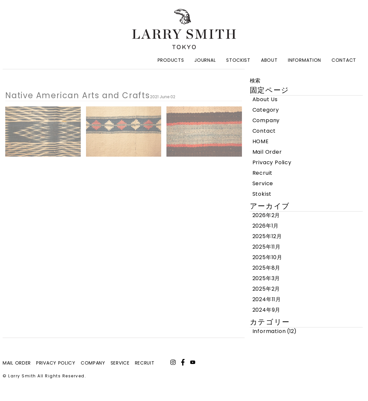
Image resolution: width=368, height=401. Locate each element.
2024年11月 (266, 299)
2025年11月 (266, 247)
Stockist (238, 60)
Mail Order (267, 152)
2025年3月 (266, 278)
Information (304, 60)
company (93, 363)
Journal (205, 60)
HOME (260, 141)
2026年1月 (265, 226)
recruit (145, 363)
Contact (344, 60)
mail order (17, 363)
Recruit (262, 173)
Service (262, 183)
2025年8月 (266, 268)
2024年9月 (266, 310)
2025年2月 (266, 289)
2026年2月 (266, 215)
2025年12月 (267, 236)
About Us (265, 99)
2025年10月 (267, 257)
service (120, 363)
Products (171, 60)
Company (266, 120)
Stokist (262, 194)
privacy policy (56, 363)
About (269, 60)
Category (265, 110)
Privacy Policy (272, 162)
